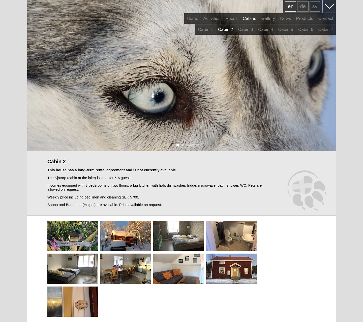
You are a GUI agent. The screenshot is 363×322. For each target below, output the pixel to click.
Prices (232, 18)
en (290, 6)
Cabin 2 (225, 29)
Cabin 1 (205, 29)
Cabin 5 (285, 29)
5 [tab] (196, 144)
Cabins (249, 18)
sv (314, 6)
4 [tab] (191, 144)
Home (192, 18)
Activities (212, 18)
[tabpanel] (181, 75)
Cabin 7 (325, 29)
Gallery (268, 18)
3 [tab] (186, 144)
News (285, 18)
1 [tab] (176, 144)
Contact (325, 18)
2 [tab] (181, 144)
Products (304, 18)
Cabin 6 (305, 29)
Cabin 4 (265, 29)
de (303, 6)
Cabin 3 (245, 29)
